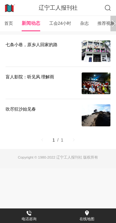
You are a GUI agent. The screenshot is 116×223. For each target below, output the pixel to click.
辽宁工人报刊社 (58, 8)
